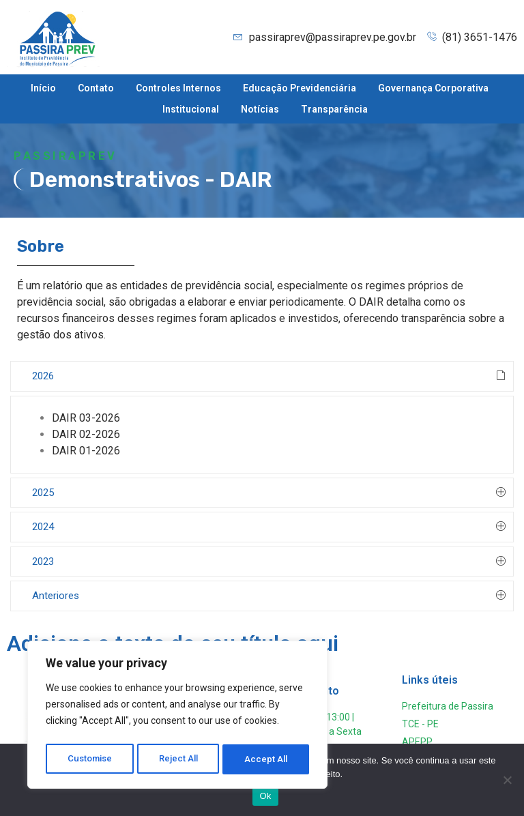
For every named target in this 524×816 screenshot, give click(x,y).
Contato (96, 88)
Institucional (190, 109)
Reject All (180, 759)
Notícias (260, 109)
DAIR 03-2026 (86, 417)
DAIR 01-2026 (86, 450)
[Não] (507, 780)
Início (43, 88)
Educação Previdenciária (299, 88)
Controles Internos (178, 88)
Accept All (267, 759)
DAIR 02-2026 (86, 434)
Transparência (334, 109)
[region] (177, 717)
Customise (90, 759)
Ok (265, 796)
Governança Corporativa (433, 88)
